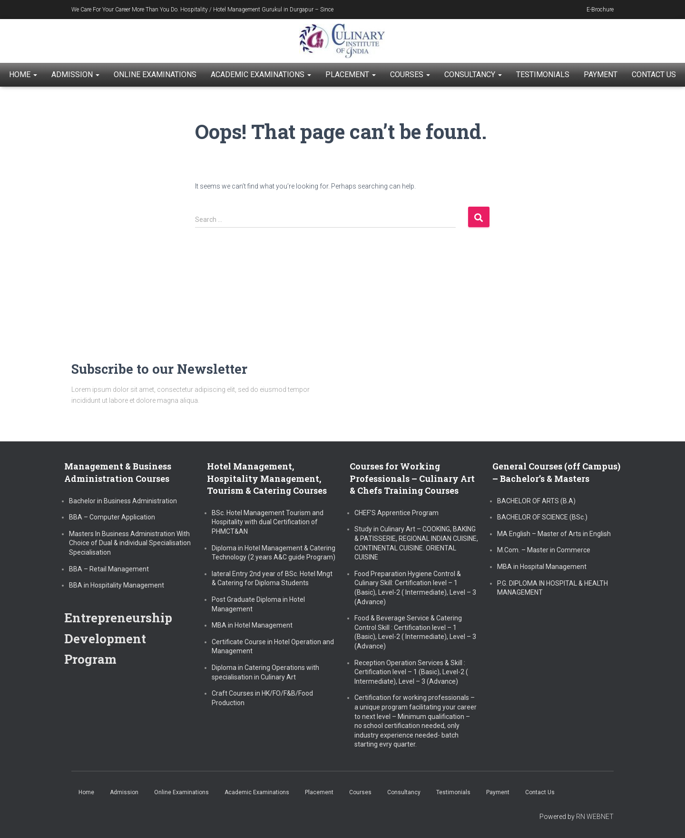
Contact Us (654, 74)
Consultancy (473, 74)
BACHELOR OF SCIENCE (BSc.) (542, 517)
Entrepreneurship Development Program (120, 638)
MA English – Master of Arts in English (554, 534)
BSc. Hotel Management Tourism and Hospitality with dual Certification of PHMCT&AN (267, 522)
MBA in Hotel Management (252, 625)
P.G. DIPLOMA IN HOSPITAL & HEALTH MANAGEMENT (552, 588)
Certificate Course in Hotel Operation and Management (273, 646)
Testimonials (542, 74)
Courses (410, 74)
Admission (75, 74)
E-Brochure (600, 9)
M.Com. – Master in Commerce (543, 550)
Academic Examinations (261, 74)
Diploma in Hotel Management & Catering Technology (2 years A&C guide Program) (273, 552)
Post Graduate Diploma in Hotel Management (258, 604)
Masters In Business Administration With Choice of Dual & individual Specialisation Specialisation (130, 543)
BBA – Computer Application (112, 517)
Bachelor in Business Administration (123, 501)
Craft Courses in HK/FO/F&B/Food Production (262, 698)
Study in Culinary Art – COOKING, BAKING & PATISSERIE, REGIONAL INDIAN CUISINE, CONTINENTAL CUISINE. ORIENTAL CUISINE (416, 543)
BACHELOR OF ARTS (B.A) (536, 501)
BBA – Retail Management (109, 569)
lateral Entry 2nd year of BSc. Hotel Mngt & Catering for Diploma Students (272, 578)
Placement (350, 74)
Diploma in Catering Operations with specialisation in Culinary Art (265, 672)
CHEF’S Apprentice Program (396, 513)
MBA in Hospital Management (542, 566)
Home (23, 74)
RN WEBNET (595, 816)
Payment (600, 74)
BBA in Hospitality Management (116, 585)
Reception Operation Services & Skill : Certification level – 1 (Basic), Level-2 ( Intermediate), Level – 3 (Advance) (411, 672)
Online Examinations (155, 74)
